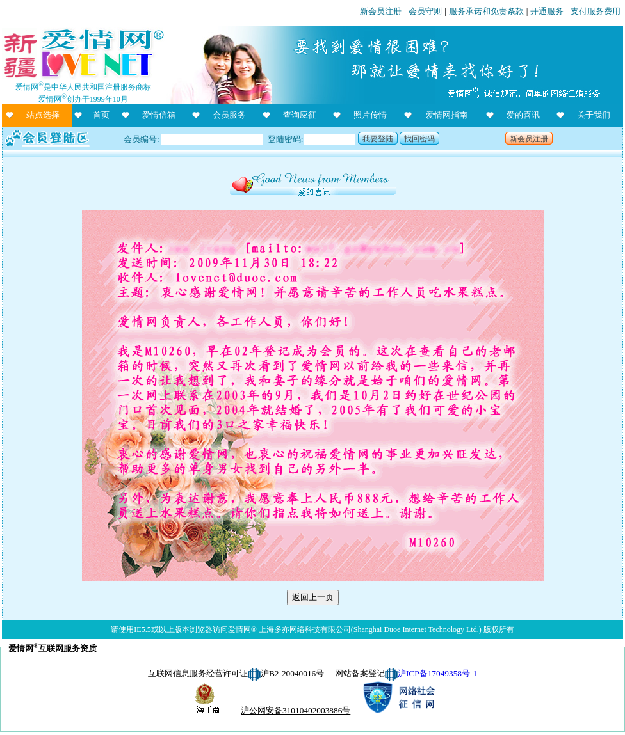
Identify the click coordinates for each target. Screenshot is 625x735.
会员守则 (425, 11)
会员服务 (229, 115)
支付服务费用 (596, 11)
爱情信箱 (158, 115)
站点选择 (43, 115)
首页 (101, 115)
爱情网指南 (446, 115)
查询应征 (299, 115)
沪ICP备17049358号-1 (437, 673)
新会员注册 (381, 11)
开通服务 (547, 11)
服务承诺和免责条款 (486, 11)
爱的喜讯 (523, 115)
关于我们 (593, 115)
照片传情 (370, 115)
